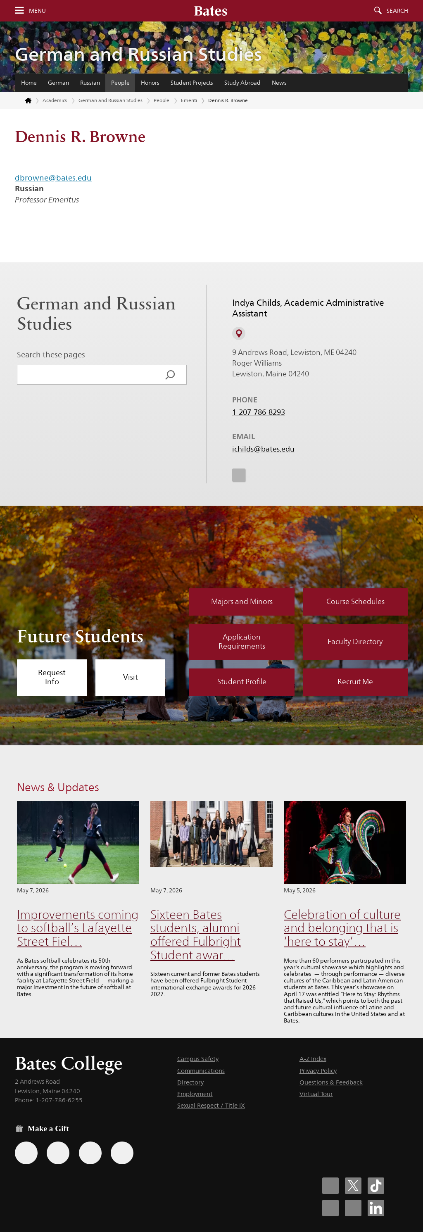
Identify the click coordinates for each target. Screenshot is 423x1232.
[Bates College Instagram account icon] (330, 1208)
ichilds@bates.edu (263, 449)
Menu (37, 10)
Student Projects (192, 82)
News (279, 82)
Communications (201, 1070)
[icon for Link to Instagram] (238, 475)
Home (29, 82)
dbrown (29, 177)
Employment (195, 1093)
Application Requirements (242, 641)
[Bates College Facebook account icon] (330, 1185)
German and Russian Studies (138, 54)
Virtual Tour (316, 1093)
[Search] (170, 375)
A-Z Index (312, 1058)
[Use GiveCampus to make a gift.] (122, 1153)
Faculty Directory (355, 641)
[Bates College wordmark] (210, 10)
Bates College (68, 1063)
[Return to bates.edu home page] (23, 100)
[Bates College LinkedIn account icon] (376, 1208)
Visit (130, 677)
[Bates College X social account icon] (353, 1185)
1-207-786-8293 (258, 412)
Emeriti (189, 100)
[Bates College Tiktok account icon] (376, 1185)
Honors (150, 82)
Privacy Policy (318, 1070)
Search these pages (51, 354)
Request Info (52, 677)
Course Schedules (355, 601)
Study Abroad (242, 82)
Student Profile (241, 682)
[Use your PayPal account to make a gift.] (90, 1153)
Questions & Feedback (331, 1082)
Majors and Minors (242, 601)
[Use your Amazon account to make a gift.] (58, 1153)
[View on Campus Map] (238, 333)
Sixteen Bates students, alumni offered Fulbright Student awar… (195, 934)
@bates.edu (70, 177)
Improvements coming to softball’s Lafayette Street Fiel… (77, 928)
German (58, 82)
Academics (55, 100)
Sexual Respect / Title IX (211, 1105)
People (120, 82)
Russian (90, 82)
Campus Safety (198, 1058)
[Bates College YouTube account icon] (353, 1208)
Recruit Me (355, 682)
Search (397, 10)
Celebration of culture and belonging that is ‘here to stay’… (342, 928)
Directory (190, 1082)
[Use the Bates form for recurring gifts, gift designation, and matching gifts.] (26, 1153)
